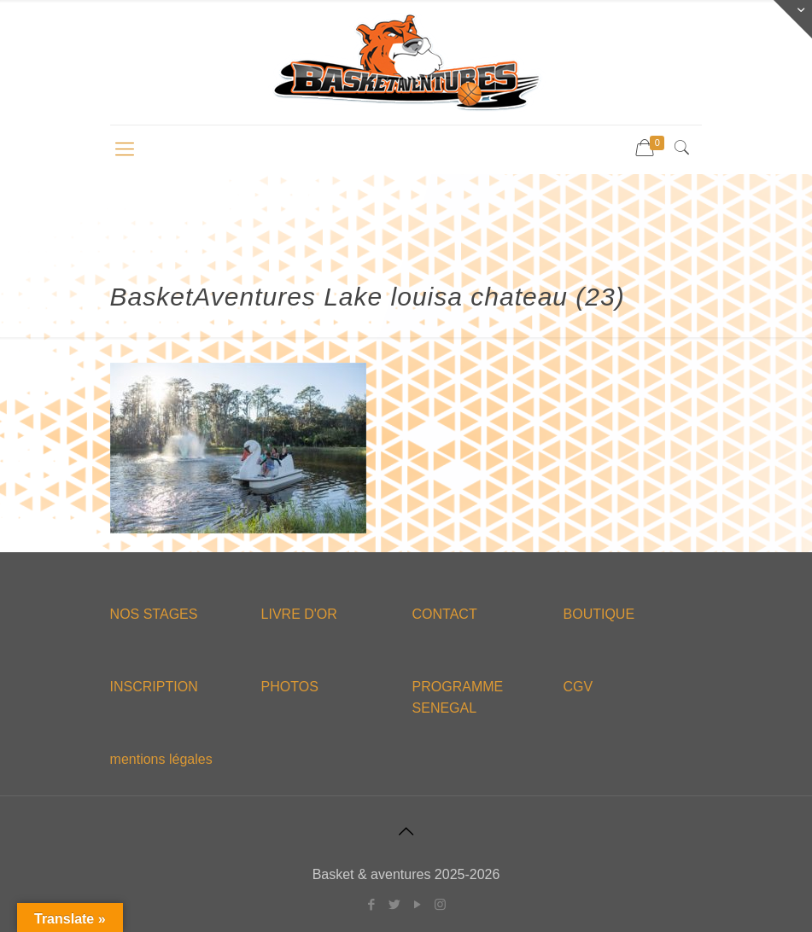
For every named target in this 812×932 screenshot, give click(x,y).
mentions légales (161, 759)
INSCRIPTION (154, 686)
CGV (578, 686)
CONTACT (444, 614)
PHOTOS (289, 686)
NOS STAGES (154, 614)
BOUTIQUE (599, 614)
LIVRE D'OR (299, 614)
